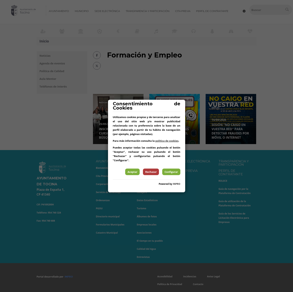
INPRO (176, 184)
